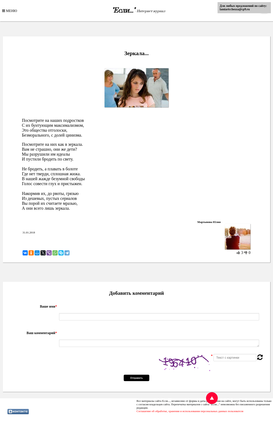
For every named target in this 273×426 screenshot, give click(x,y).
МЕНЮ (11, 10)
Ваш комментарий (42, 333)
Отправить (136, 378)
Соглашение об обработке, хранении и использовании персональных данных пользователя (189, 411)
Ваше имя (48, 306)
